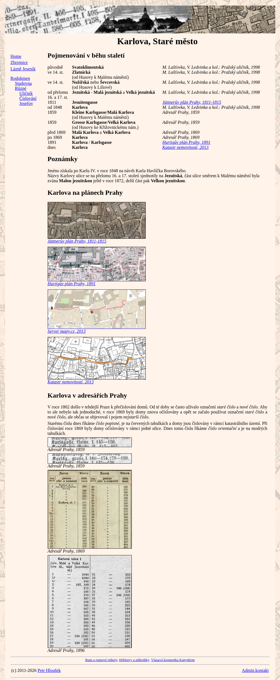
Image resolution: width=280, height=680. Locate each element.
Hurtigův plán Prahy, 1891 (186, 142)
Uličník (26, 93)
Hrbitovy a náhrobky (134, 660)
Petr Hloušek (49, 670)
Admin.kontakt (255, 670)
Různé (20, 88)
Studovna (23, 83)
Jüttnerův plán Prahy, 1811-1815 (191, 102)
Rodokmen (20, 78)
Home (16, 56)
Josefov (26, 103)
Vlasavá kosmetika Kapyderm (173, 660)
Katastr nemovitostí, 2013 (185, 147)
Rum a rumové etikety (101, 660)
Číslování (28, 98)
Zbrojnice (19, 62)
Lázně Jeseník (23, 68)
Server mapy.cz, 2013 (67, 331)
